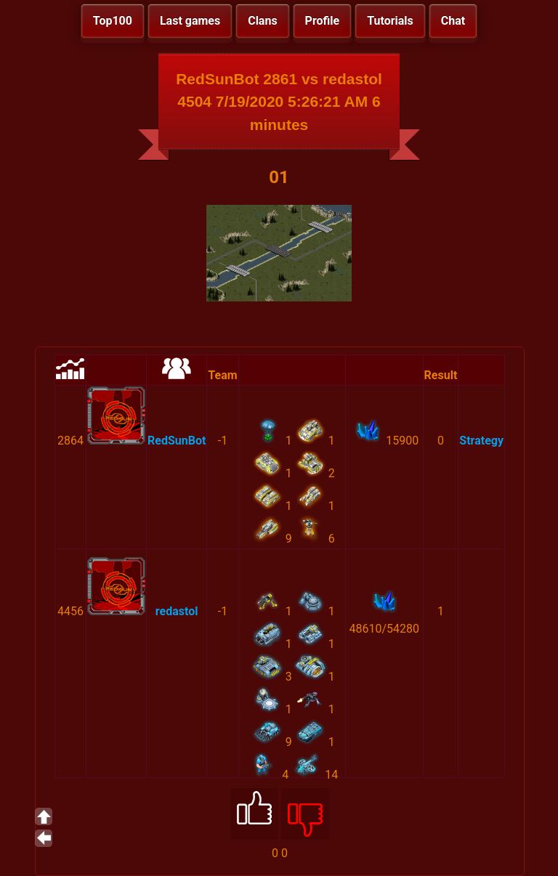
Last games (190, 21)
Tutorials (390, 21)
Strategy (481, 440)
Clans (262, 21)
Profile (322, 21)
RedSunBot (176, 440)
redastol (176, 611)
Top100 (112, 21)
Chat (453, 21)
